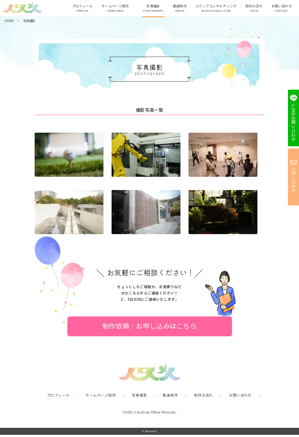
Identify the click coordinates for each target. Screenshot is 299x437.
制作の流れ (252, 9)
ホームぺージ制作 (113, 9)
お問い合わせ (280, 9)
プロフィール (80, 9)
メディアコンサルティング (214, 9)
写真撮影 (151, 9)
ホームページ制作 (100, 398)
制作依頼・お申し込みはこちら (149, 329)
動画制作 (178, 9)
